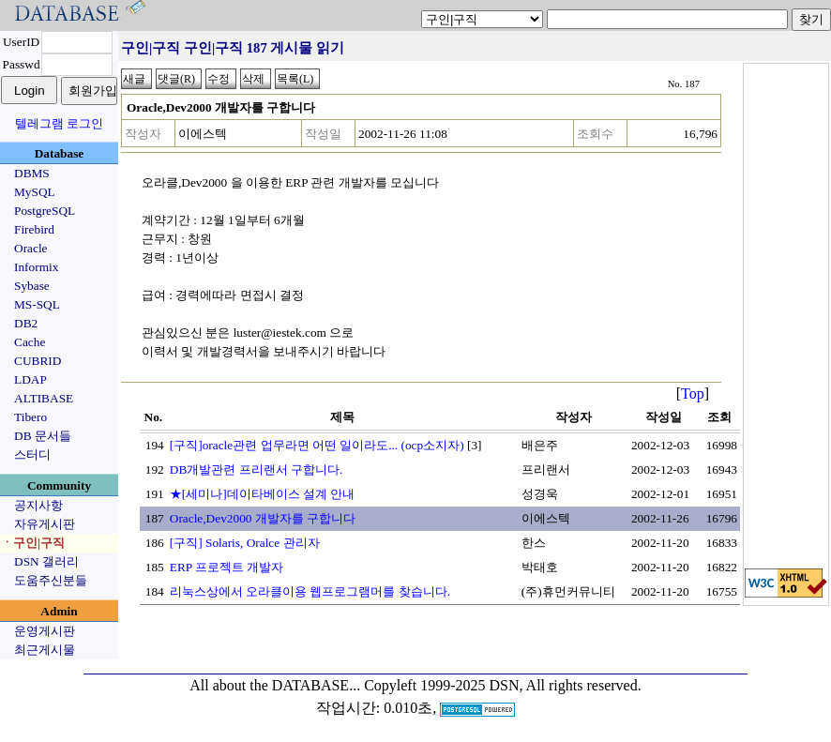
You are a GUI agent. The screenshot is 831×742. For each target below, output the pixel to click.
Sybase (32, 286)
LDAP (30, 379)
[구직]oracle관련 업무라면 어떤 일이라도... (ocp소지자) (317, 445)
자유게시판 (44, 524)
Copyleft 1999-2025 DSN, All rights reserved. (503, 685)
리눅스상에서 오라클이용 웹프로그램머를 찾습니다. (310, 591)
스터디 (32, 454)
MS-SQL (37, 304)
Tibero (30, 417)
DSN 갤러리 (46, 561)
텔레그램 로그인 (59, 123)
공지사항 (38, 505)
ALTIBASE (43, 398)
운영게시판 (44, 631)
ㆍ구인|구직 (33, 543)
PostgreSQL (44, 211)
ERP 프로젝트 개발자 (227, 567)
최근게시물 (44, 650)
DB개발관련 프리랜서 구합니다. (256, 469)
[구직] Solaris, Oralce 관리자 (245, 543)
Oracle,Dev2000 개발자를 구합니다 (262, 518)
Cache (29, 342)
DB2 (26, 323)
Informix (36, 267)
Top (692, 393)
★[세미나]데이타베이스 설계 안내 (262, 494)
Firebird (34, 229)
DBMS (32, 173)
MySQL (34, 192)
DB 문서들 (42, 436)
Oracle (31, 248)
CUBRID (37, 361)
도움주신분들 (50, 580)
